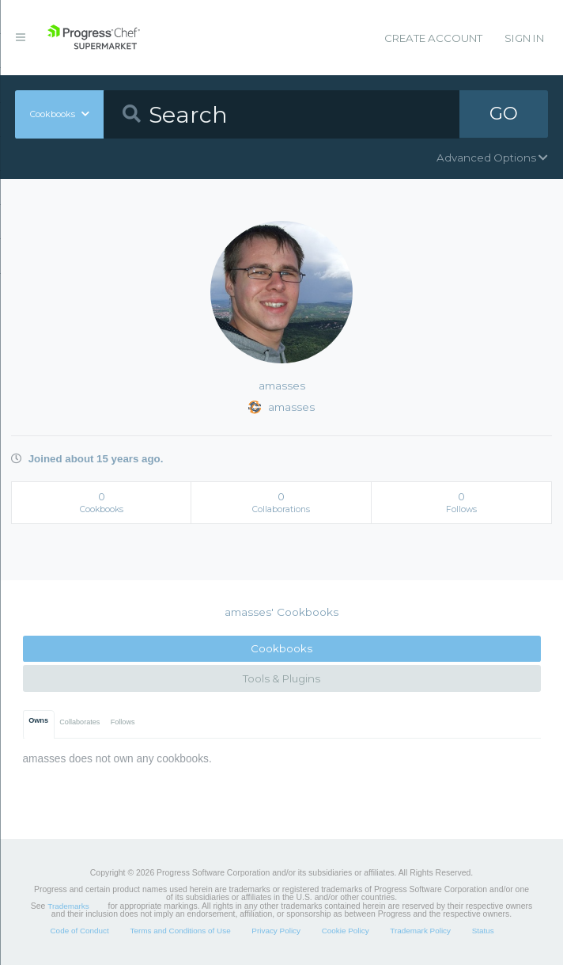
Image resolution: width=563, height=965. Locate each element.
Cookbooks (281, 648)
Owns (38, 720)
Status (483, 930)
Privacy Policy (275, 930)
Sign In (524, 38)
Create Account (433, 38)
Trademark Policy (420, 930)
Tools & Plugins (281, 678)
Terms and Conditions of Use (180, 930)
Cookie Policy (345, 930)
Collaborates (79, 722)
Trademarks (68, 906)
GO (503, 114)
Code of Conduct (79, 930)
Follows (123, 722)
